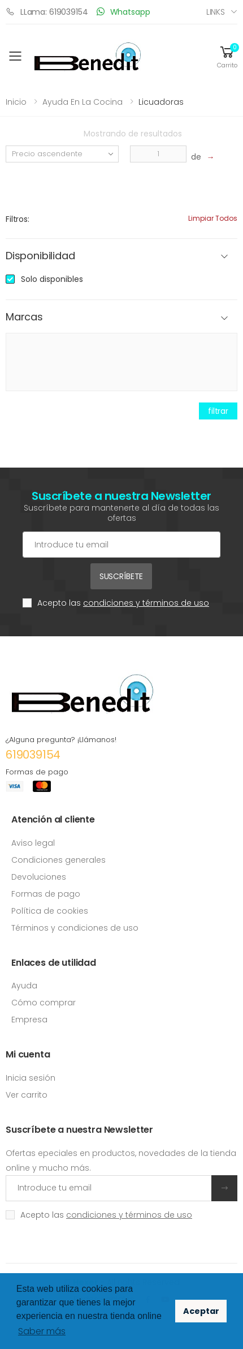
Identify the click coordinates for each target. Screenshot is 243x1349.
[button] (227, 56)
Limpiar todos (212, 218)
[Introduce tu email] (109, 1188)
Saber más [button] (42, 1331)
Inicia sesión (30, 1078)
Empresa (29, 1019)
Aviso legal (33, 843)
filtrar (218, 411)
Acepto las (123, 603)
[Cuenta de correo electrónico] (121, 545)
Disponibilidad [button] (40, 256)
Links (215, 12)
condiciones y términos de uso (146, 603)
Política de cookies (49, 911)
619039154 (33, 755)
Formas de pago (45, 894)
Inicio (16, 102)
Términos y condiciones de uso (74, 927)
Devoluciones (38, 877)
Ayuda (24, 985)
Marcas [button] (24, 317)
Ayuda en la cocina (82, 102)
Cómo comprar (43, 1002)
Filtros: (17, 219)
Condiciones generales (58, 860)
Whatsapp (123, 11)
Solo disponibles (52, 279)
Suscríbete (121, 576)
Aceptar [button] (201, 1311)
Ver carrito (26, 1094)
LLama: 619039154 (47, 11)
